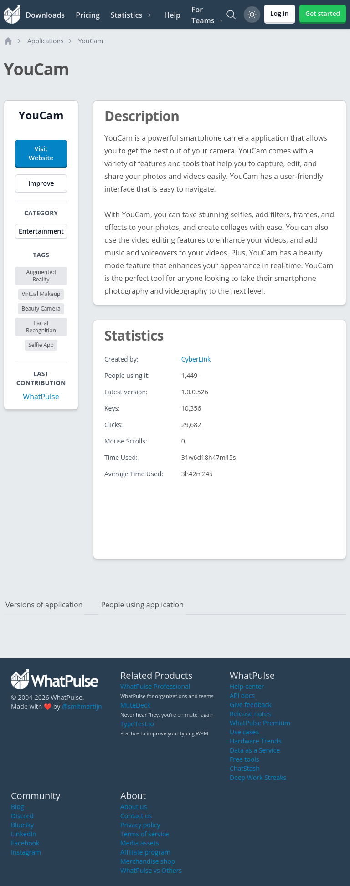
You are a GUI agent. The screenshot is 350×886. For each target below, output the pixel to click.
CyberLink (196, 359)
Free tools (244, 759)
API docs (242, 695)
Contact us (136, 815)
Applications (45, 40)
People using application (142, 605)
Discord (22, 815)
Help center (247, 686)
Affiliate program (145, 852)
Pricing (88, 15)
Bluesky (22, 824)
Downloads (45, 15)
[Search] (231, 14)
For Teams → (207, 15)
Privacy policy (140, 824)
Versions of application (43, 605)
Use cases (244, 732)
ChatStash (245, 768)
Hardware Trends (255, 741)
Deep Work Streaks (258, 777)
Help (172, 15)
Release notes (250, 713)
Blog (17, 806)
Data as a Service (255, 750)
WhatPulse (41, 397)
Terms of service (144, 834)
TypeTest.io (137, 723)
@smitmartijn (82, 706)
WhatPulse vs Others (151, 870)
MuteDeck (135, 705)
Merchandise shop (147, 861)
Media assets (139, 843)
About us (133, 806)
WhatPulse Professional (155, 686)
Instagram (26, 852)
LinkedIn (23, 834)
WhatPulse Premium (260, 722)
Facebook (25, 843)
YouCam (90, 40)
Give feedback (251, 704)
